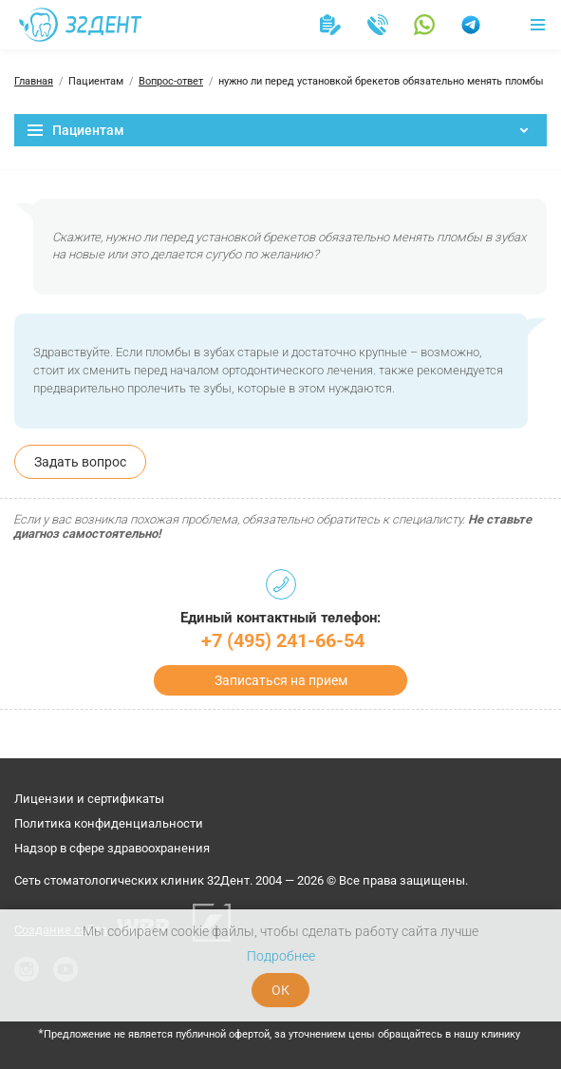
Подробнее (281, 956)
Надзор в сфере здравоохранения (112, 848)
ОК (280, 990)
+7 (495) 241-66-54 (283, 640)
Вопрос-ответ (171, 81)
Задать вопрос (80, 461)
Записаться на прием (281, 680)
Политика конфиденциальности (108, 823)
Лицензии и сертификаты (89, 799)
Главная (33, 81)
